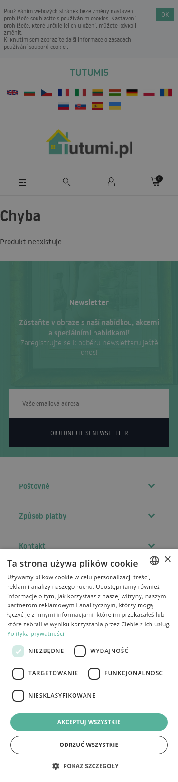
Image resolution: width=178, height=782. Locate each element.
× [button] (167, 559)
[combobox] (154, 560)
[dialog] (89, 665)
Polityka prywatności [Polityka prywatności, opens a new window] (35, 634)
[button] (89, 765)
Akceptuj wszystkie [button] (89, 722)
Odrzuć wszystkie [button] (88, 745)
